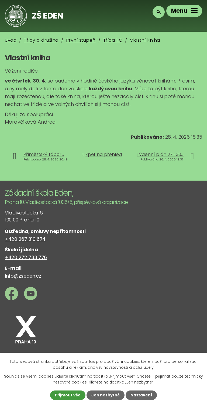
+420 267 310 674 (25, 239)
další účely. (143, 367)
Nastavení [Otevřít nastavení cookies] (141, 395)
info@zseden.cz (23, 276)
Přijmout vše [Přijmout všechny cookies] (68, 395)
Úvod (10, 40)
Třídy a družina (41, 40)
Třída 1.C (113, 40)
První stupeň (81, 40)
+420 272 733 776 (26, 257)
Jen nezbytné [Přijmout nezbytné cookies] (105, 395)
